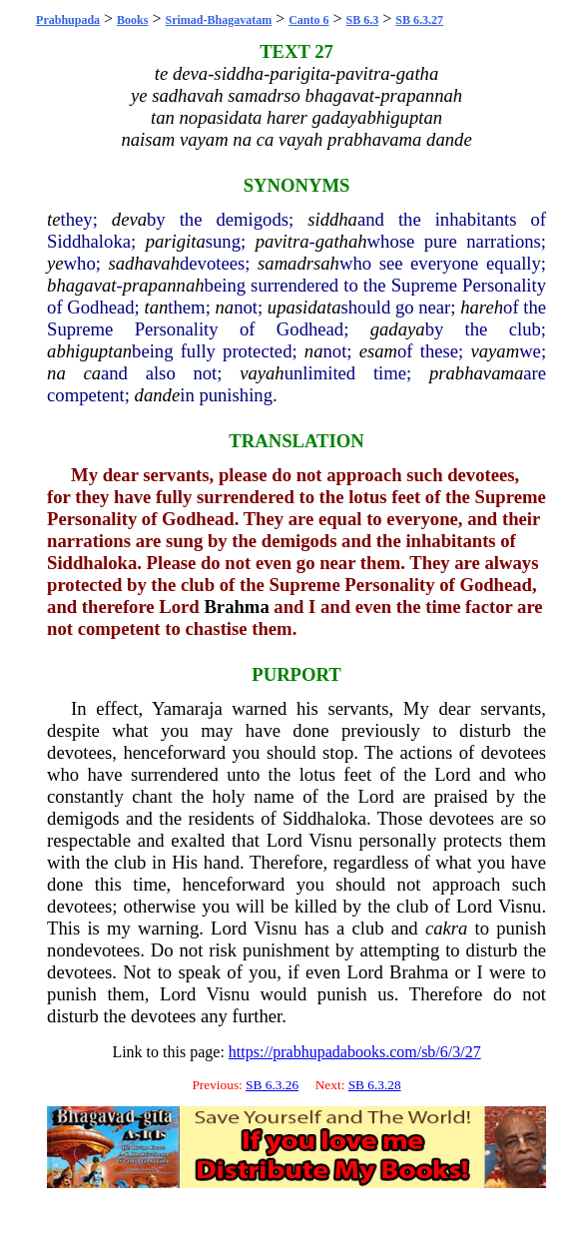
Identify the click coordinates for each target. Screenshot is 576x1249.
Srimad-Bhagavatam (219, 20)
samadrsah (298, 263)
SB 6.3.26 (272, 1084)
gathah (341, 241)
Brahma (236, 606)
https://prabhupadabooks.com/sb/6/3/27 (355, 1051)
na (225, 307)
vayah (262, 372)
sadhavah (145, 263)
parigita (176, 241)
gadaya (397, 328)
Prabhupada (68, 20)
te (53, 219)
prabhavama (476, 372)
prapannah (164, 285)
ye (55, 263)
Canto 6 (308, 20)
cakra (446, 928)
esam (378, 350)
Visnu (329, 840)
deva (129, 219)
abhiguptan (89, 350)
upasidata (304, 307)
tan (156, 307)
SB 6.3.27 (419, 20)
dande (158, 394)
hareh (481, 307)
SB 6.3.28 (374, 1084)
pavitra (282, 241)
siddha (332, 219)
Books (132, 20)
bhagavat (81, 285)
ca (92, 372)
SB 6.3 (362, 20)
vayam (494, 350)
